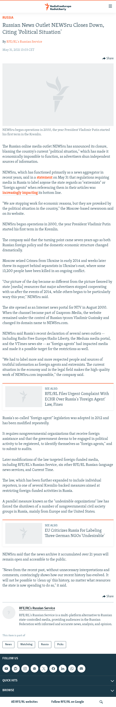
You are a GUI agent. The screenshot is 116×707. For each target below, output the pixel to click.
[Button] (108, 58)
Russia (7, 18)
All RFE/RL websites (24, 702)
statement (44, 178)
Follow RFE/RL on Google (67, 702)
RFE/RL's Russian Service (24, 41)
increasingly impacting (20, 193)
